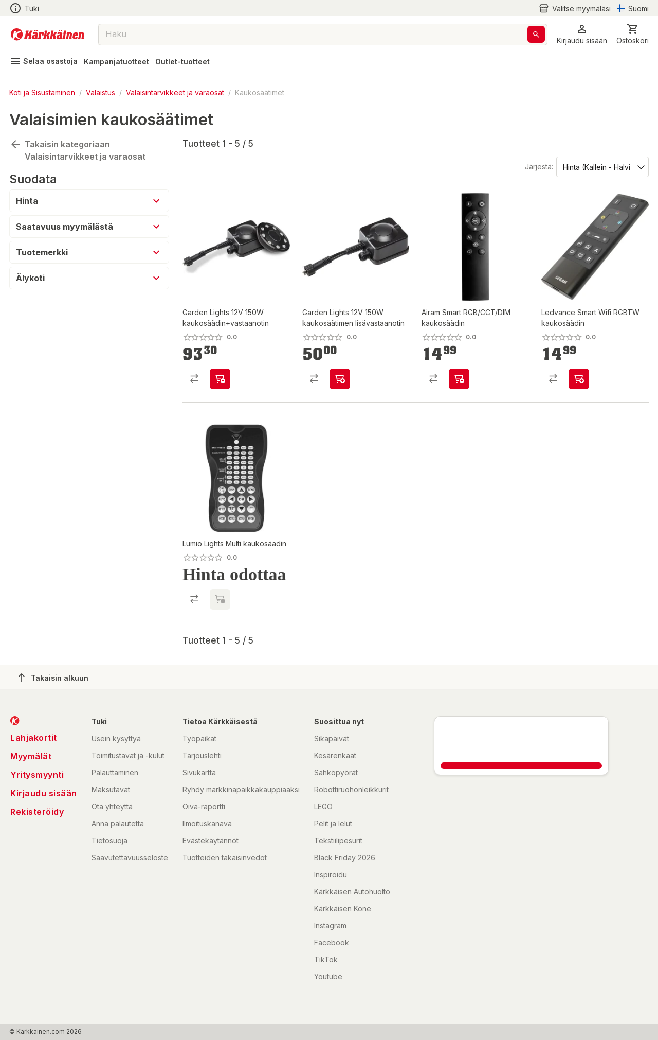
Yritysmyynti (37, 775)
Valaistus (100, 92)
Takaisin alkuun (53, 677)
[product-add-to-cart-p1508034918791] (340, 379)
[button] (582, 34)
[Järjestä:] (602, 166)
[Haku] (536, 34)
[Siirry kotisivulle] (47, 34)
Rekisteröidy (37, 812)
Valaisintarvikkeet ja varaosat (175, 92)
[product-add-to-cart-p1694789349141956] (459, 379)
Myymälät (30, 756)
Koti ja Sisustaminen (42, 92)
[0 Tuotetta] (632, 34)
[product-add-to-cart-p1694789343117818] (579, 379)
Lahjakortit (33, 738)
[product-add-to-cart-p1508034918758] (220, 379)
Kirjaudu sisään (43, 793)
